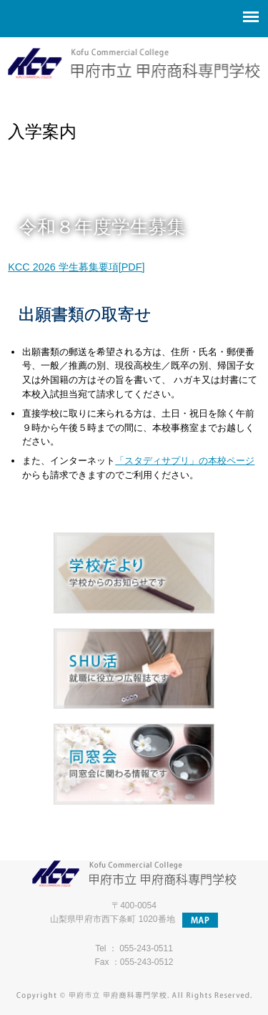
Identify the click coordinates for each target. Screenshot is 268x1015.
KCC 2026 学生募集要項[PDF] (76, 267)
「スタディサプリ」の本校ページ (184, 460)
